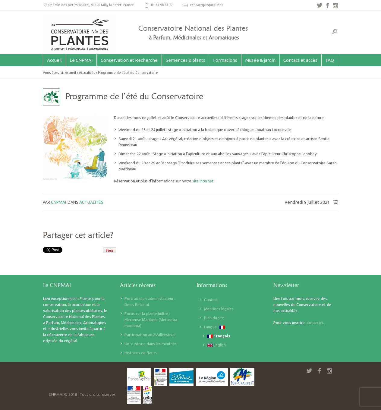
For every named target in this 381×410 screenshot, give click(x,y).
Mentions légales (219, 309)
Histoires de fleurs (140, 353)
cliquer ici (315, 322)
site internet (203, 181)
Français (218, 336)
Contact (211, 300)
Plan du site (214, 318)
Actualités (87, 72)
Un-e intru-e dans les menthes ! (151, 344)
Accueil (70, 72)
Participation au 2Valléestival (149, 335)
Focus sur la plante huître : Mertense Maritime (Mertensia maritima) (150, 319)
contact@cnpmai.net (206, 5)
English (216, 345)
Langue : (214, 327)
